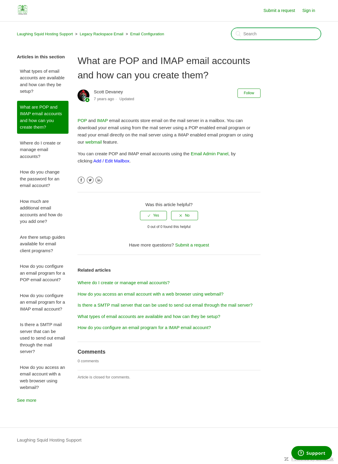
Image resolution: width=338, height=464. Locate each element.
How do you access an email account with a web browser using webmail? (42, 377)
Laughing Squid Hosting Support (45, 34)
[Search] (276, 34)
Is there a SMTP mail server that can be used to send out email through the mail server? (42, 338)
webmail (93, 141)
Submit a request (279, 10)
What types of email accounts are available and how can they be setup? (42, 81)
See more (26, 400)
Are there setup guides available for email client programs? (42, 244)
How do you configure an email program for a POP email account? (42, 273)
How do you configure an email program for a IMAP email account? (42, 302)
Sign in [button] (308, 10)
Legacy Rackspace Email (102, 34)
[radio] (153, 215)
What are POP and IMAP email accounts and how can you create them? (41, 117)
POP (82, 120)
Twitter (90, 180)
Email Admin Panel (210, 153)
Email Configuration (147, 34)
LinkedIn (99, 180)
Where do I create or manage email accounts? (40, 149)
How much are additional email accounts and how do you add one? (41, 211)
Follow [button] (249, 93)
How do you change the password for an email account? (40, 178)
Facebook (81, 180)
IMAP (102, 120)
